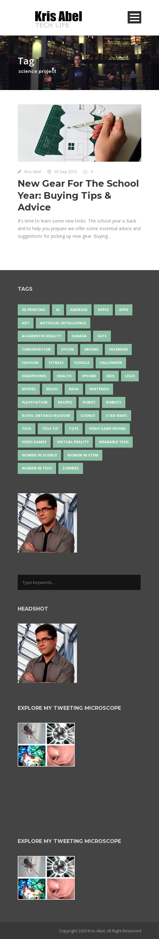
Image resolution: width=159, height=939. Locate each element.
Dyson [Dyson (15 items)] (67, 349)
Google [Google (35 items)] (81, 362)
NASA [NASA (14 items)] (74, 388)
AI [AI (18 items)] (58, 309)
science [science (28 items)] (87, 415)
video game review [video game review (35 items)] (107, 428)
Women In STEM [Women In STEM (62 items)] (82, 455)
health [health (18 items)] (64, 375)
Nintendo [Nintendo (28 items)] (99, 388)
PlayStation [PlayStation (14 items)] (35, 402)
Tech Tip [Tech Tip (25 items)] (50, 428)
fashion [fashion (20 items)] (30, 362)
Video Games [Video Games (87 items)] (34, 441)
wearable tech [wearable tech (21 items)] (114, 441)
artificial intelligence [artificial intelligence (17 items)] (63, 323)
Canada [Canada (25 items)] (79, 336)
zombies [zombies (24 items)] (70, 468)
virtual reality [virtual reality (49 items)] (73, 441)
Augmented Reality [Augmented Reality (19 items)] (41, 336)
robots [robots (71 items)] (113, 402)
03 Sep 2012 (65, 171)
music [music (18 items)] (52, 388)
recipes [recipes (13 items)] (65, 402)
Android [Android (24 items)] (78, 309)
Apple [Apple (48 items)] (103, 309)
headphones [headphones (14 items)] (34, 375)
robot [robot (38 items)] (89, 402)
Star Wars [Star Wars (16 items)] (116, 415)
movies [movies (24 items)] (29, 388)
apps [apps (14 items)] (123, 309)
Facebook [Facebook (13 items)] (118, 349)
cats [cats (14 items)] (102, 336)
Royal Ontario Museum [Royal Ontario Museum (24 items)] (46, 415)
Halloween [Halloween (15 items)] (111, 362)
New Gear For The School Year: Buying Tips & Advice (78, 195)
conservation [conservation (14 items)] (36, 349)
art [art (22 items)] (25, 323)
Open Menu (134, 17)
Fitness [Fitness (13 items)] (56, 362)
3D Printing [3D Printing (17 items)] (34, 309)
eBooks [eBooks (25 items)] (91, 349)
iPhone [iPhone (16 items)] (89, 375)
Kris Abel (32, 171)
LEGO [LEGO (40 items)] (130, 375)
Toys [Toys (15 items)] (74, 428)
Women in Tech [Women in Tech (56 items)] (37, 468)
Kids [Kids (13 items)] (110, 375)
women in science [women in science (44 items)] (39, 455)
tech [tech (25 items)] (26, 428)
